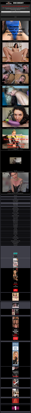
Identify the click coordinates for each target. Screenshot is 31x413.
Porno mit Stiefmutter (15, 242)
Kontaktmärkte (15, 225)
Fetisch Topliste (15, 211)
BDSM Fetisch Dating (15, 208)
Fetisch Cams (15, 236)
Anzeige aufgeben (15, 201)
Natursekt (15, 228)
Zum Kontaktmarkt (15, 200)
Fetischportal (15, 231)
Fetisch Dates (15, 214)
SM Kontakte (15, 229)
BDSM (15, 235)
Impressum (15, 195)
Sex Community (15, 224)
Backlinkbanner (15, 243)
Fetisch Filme (15, 232)
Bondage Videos (15, 218)
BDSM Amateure (15, 221)
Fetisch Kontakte (15, 217)
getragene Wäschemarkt (15, 215)
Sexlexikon (15, 239)
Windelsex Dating (15, 210)
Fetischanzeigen (15, 207)
